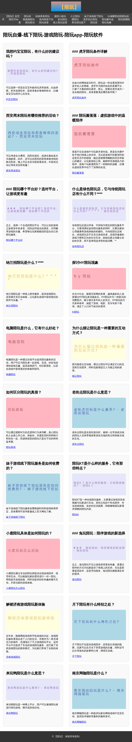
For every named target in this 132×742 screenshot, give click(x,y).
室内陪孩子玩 (46, 19)
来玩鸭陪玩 (12, 713)
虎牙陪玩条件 (79, 97)
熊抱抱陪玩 (29, 19)
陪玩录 (27, 16)
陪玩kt (75, 514)
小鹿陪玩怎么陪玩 (15, 588)
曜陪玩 (75, 19)
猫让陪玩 (77, 376)
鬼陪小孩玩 (60, 16)
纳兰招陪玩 (12, 305)
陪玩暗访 (30, 22)
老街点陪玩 (78, 444)
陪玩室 (93, 22)
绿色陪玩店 (78, 246)
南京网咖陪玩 (79, 722)
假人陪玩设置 (60, 22)
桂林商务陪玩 (42, 16)
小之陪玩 (75, 16)
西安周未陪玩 (13, 170)
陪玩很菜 (44, 22)
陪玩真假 (11, 447)
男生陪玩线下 (79, 22)
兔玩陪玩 (77, 579)
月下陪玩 (77, 656)
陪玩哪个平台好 (14, 240)
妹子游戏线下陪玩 (93, 16)
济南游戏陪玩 (13, 657)
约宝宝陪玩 (12, 99)
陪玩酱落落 (78, 173)
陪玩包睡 (106, 22)
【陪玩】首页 (12, 16)
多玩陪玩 (62, 19)
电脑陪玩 (11, 374)
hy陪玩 (75, 312)
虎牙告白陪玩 (90, 19)
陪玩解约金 (108, 19)
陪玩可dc (13, 19)
